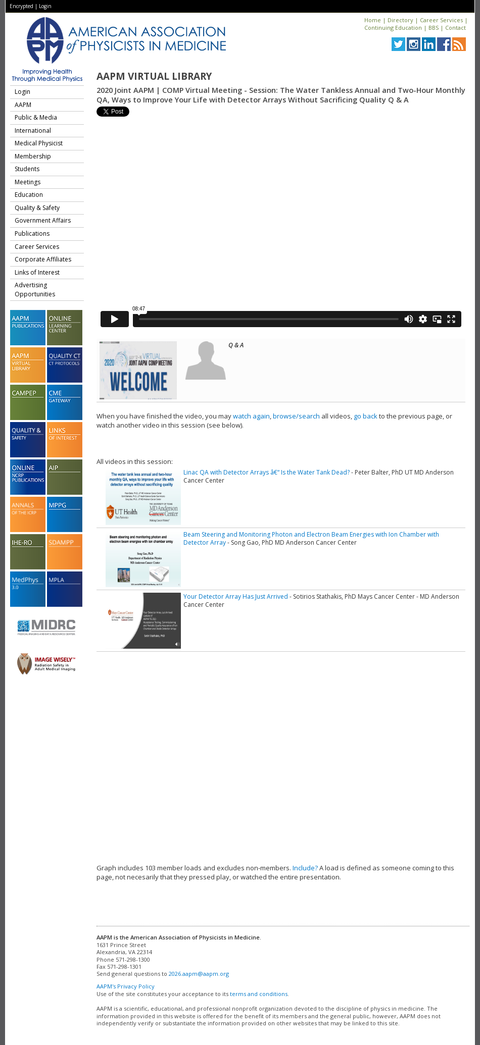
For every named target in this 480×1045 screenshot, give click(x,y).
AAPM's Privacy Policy (126, 986)
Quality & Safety (37, 207)
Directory (400, 20)
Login (45, 6)
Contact (455, 27)
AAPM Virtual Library (154, 76)
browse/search (296, 416)
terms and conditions (258, 994)
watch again (251, 416)
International (33, 130)
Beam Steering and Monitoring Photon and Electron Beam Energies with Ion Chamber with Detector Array (311, 538)
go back (365, 416)
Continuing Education (393, 27)
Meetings (27, 182)
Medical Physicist (39, 143)
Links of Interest (37, 272)
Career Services (441, 20)
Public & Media (36, 117)
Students (27, 169)
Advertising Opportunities (35, 289)
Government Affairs (43, 220)
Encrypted (21, 6)
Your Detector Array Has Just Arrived (235, 596)
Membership (33, 156)
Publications (32, 233)
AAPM (23, 104)
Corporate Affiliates (43, 259)
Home (372, 20)
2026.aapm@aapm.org (199, 973)
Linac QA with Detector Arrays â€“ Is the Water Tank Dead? (266, 472)
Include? (305, 867)
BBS (433, 27)
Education (29, 194)
